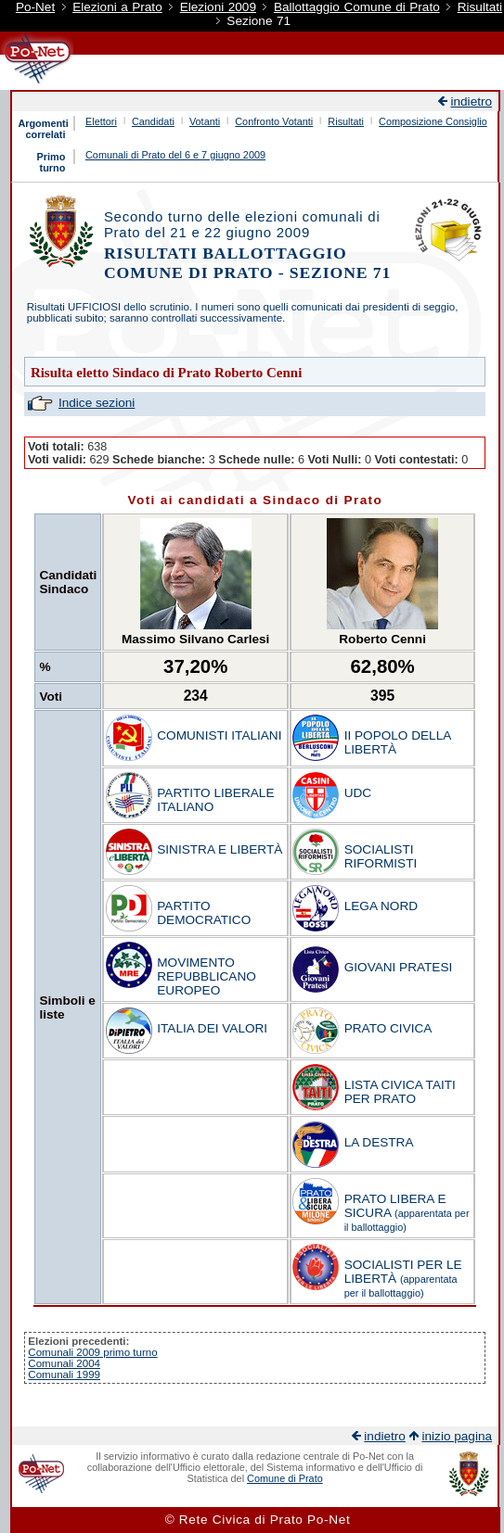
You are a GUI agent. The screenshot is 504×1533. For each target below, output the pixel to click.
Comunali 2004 (64, 1363)
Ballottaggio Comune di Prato (357, 7)
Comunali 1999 (64, 1374)
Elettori (101, 121)
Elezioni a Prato (117, 7)
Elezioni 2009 (218, 7)
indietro (471, 101)
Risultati (480, 7)
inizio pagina (456, 1436)
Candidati (153, 121)
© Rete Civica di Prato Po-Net (258, 1520)
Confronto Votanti (274, 121)
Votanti (204, 121)
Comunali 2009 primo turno (92, 1352)
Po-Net (35, 7)
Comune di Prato (285, 1478)
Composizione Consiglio (433, 121)
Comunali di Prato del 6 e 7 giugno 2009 (175, 154)
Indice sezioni (96, 403)
